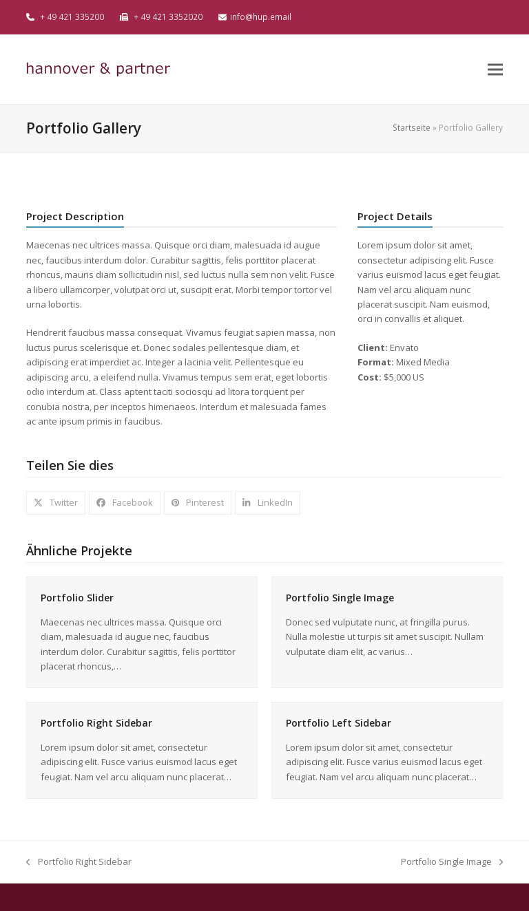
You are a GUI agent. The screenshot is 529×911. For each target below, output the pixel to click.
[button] (495, 69)
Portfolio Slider (77, 597)
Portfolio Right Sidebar (96, 722)
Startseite (412, 127)
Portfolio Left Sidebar (338, 722)
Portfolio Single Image (340, 597)
